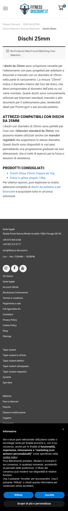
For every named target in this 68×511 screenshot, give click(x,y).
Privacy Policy (10, 319)
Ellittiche (7, 396)
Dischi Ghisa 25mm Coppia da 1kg (32, 173)
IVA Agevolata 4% (12, 309)
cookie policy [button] (10, 457)
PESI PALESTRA (31, 24)
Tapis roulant (9, 349)
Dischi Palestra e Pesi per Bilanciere (21, 28)
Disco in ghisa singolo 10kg (27, 178)
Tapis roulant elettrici (13, 360)
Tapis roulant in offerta (14, 355)
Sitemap (7, 336)
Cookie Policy (10, 325)
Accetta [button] (49, 494)
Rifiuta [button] (18, 494)
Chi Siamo (8, 276)
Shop (5, 330)
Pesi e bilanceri (10, 401)
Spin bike (7, 382)
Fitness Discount (11, 24)
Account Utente (10, 287)
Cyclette (7, 377)
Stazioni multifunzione (14, 412)
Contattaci (8, 314)
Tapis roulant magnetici (15, 371)
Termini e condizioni (13, 298)
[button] (60, 5)
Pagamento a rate (12, 303)
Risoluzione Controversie (15, 292)
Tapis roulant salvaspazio (16, 366)
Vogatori (7, 418)
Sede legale (9, 281)
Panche (7, 407)
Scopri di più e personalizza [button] (34, 503)
